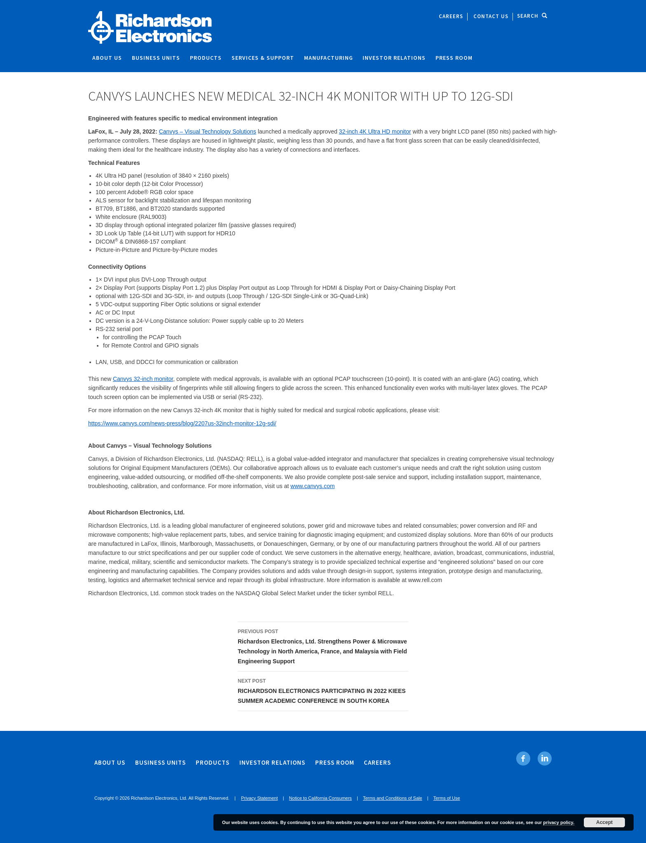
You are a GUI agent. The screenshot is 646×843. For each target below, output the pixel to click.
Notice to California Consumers (320, 798)
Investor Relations (394, 57)
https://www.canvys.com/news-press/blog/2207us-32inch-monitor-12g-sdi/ (182, 423)
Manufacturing (328, 57)
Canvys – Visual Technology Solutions (207, 131)
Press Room (454, 57)
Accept (604, 822)
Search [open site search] (532, 15)
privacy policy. (558, 822)
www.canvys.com (312, 486)
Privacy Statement (259, 798)
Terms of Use (446, 798)
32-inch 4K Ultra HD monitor (375, 131)
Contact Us (490, 16)
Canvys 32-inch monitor (143, 379)
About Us (107, 57)
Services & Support (263, 57)
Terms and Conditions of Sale (392, 798)
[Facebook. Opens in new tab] (523, 758)
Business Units (156, 57)
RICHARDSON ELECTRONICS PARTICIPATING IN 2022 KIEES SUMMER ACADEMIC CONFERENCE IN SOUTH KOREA (323, 690)
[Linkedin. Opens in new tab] (544, 758)
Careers (451, 16)
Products (206, 57)
